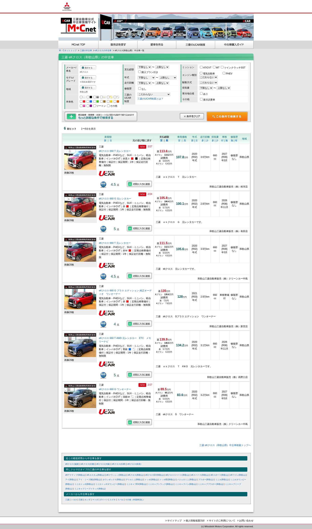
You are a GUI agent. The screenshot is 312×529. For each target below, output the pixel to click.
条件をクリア (191, 116)
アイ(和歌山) (71, 479)
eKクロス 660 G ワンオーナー (115, 389)
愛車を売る (156, 45)
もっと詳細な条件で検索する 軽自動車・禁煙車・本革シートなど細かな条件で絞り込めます (100, 116)
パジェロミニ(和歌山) (186, 479)
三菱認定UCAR (195, 45)
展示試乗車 (207, 99)
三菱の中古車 (86, 50)
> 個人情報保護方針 (194, 520)
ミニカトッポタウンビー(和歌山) (110, 484)
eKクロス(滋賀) (72, 464)
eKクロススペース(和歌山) (177, 475)
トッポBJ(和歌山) (168, 479)
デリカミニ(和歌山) (134, 479)
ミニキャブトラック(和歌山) (160, 484)
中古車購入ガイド (234, 45)
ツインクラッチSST (233, 67)
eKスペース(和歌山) (200, 475)
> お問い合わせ (245, 520)
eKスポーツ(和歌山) (219, 475)
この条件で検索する (227, 116)
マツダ (95, 500)
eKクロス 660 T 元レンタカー (115, 151)
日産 (81, 500)
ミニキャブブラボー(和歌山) (210, 484)
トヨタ (74, 500)
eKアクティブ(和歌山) (75, 475)
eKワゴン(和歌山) (238, 475)
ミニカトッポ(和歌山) (84, 484)
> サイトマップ (173, 520)
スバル (120, 500)
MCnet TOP (78, 45)
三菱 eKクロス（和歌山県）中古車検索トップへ (225, 445)
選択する (89, 68)
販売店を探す (117, 45)
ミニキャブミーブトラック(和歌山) (90, 489)
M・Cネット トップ (68, 50)
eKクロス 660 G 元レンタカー (115, 198)
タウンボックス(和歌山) (113, 479)
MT (216, 67)
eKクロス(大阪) (103, 464)
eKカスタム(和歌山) (95, 475)
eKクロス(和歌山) (135, 475)
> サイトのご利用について (221, 520)
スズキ (113, 500)
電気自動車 (207, 73)
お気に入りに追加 (139, 184)
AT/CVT (206, 67)
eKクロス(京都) (88, 464)
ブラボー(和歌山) (206, 479)
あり (204, 94)
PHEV (227, 73)
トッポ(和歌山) (151, 479)
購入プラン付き (148, 72)
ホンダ (87, 500)
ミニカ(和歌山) (222, 479)
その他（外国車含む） (135, 500)
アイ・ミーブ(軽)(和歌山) (89, 479)
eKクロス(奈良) (134, 464)
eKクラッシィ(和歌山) (116, 475)
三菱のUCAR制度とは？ (150, 98)
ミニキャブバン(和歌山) (185, 484)
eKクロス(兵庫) (119, 464)
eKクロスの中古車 (103, 50)
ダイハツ (104, 500)
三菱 (67, 500)
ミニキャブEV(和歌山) (136, 484)
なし (142, 89)
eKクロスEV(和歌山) (154, 475)
